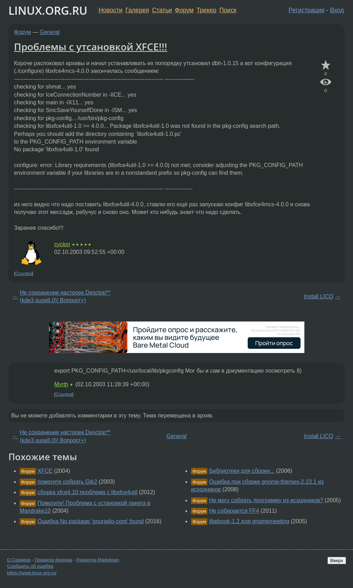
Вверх (336, 560)
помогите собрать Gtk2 (67, 482)
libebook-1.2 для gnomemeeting (249, 521)
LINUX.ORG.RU (47, 10)
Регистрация (307, 10)
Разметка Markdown (97, 559)
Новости (110, 10)
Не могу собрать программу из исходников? (266, 500)
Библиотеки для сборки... (241, 471)
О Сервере (19, 559)
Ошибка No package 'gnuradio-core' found (90, 521)
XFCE (44, 471)
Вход (337, 10)
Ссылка (23, 273)
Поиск (227, 10)
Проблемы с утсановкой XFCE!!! (90, 46)
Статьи (162, 10)
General (50, 32)
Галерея (137, 10)
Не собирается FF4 (234, 511)
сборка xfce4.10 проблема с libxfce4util (87, 492)
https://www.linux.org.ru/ (31, 572)
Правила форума (53, 559)
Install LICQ (318, 296)
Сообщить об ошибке (30, 566)
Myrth (61, 384)
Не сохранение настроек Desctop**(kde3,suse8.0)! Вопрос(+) (65, 296)
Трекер (207, 10)
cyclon (62, 244)
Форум (184, 10)
